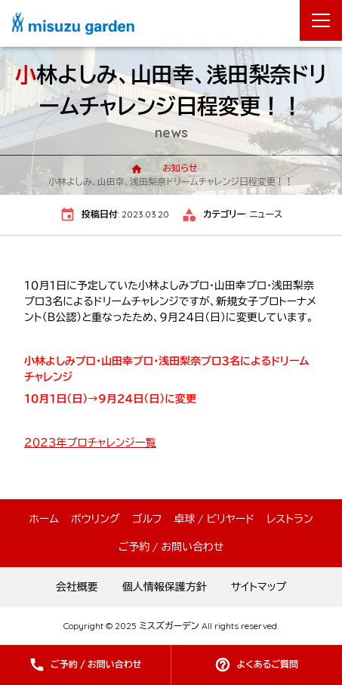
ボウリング (95, 519)
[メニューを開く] (321, 20)
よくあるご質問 (267, 664)
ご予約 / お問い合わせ (96, 664)
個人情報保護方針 (164, 587)
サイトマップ (259, 587)
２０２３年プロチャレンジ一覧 (90, 442)
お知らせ (179, 168)
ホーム (43, 519)
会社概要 (77, 587)
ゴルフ (147, 519)
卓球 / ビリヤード (214, 519)
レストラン (290, 519)
